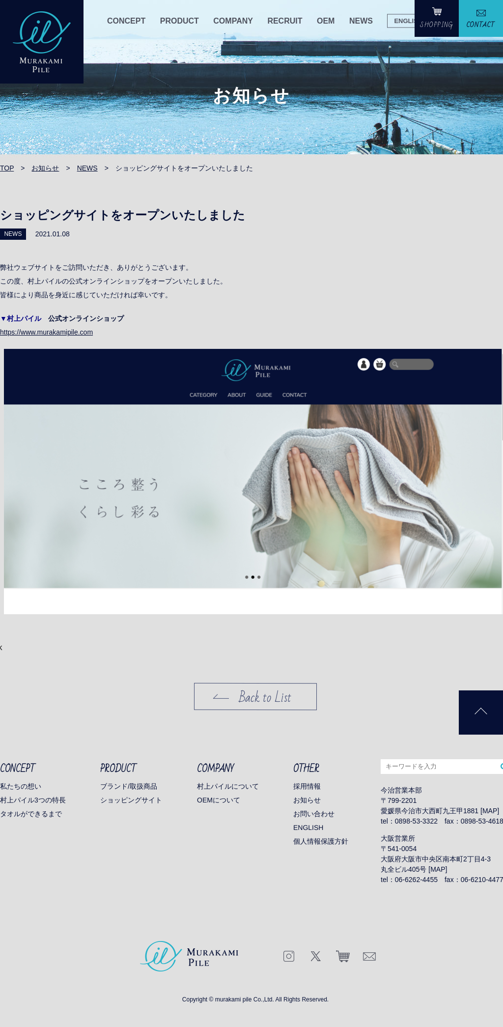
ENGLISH (408, 20)
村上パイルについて (228, 786)
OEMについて (218, 800)
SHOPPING (437, 25)
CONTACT (481, 25)
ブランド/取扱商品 (128, 786)
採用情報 (307, 786)
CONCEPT (126, 20)
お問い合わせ (314, 814)
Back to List (265, 698)
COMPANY (233, 20)
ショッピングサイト (131, 800)
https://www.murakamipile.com (46, 332)
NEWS (361, 20)
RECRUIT (284, 20)
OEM (326, 20)
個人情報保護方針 (320, 841)
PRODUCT (179, 20)
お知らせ (307, 800)
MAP (489, 811)
